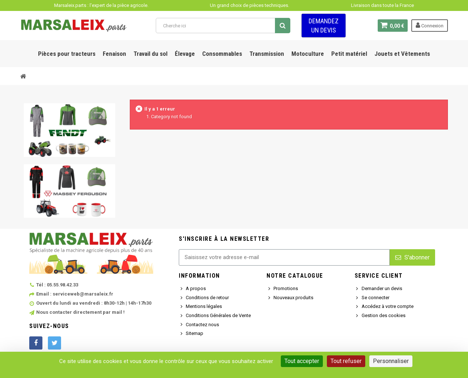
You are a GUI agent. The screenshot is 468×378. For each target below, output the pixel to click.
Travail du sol (150, 53)
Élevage (185, 53)
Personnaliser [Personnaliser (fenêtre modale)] (391, 361)
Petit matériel (349, 53)
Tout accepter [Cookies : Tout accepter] (301, 361)
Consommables (222, 53)
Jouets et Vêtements (402, 53)
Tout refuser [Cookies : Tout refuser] (346, 361)
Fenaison (114, 53)
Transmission (266, 53)
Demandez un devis (324, 25)
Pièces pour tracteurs (66, 53)
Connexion (430, 25)
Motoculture (307, 53)
